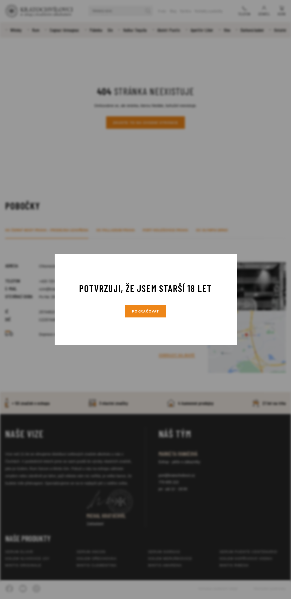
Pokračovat (145, 311)
